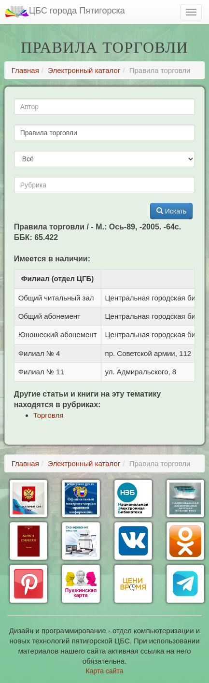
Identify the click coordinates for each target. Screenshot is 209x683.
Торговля (48, 415)
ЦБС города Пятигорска (65, 12)
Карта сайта (105, 671)
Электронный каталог (84, 70)
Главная (25, 70)
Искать (171, 211)
